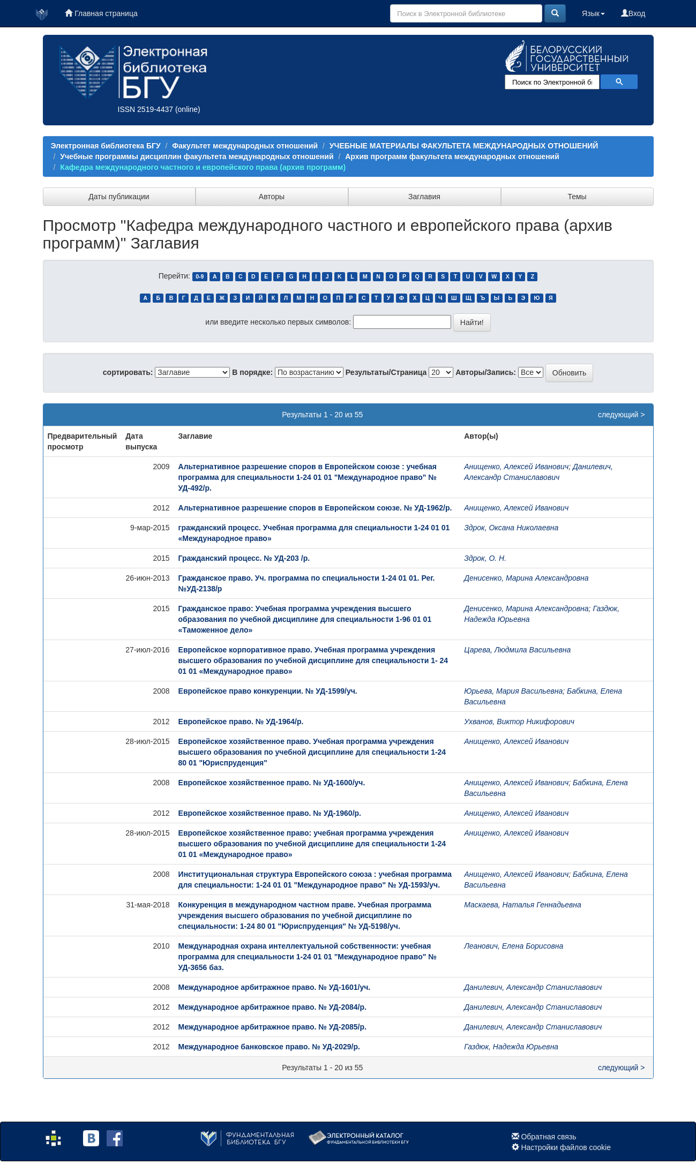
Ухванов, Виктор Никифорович (519, 721)
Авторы (272, 196)
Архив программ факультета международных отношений (452, 156)
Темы (576, 196)
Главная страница (101, 13)
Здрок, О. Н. (485, 558)
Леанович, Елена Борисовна (513, 946)
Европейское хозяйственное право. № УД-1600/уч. (271, 782)
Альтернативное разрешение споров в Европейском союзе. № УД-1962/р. (315, 508)
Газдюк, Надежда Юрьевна (511, 1046)
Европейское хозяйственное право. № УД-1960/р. (269, 813)
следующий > (621, 414)
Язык (593, 13)
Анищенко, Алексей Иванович (516, 466)
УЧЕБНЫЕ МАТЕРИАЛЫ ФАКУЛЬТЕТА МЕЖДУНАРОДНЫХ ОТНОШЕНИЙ (464, 145)
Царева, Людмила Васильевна (517, 649)
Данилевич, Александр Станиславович (533, 987)
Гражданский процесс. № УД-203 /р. (244, 558)
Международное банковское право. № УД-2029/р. (269, 1046)
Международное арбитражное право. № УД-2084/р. (272, 1007)
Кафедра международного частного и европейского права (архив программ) (203, 167)
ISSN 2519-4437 (146, 109)
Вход (633, 13)
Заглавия (424, 196)
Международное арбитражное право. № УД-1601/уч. (274, 987)
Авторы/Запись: (485, 372)
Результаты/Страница (386, 372)
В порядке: (252, 372)
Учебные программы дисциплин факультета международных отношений (196, 156)
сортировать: (128, 372)
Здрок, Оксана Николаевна (511, 527)
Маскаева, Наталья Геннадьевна (522, 904)
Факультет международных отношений (245, 145)
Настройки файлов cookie (566, 1147)
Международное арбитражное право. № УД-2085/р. (272, 1027)
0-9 (200, 276)
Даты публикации (118, 196)
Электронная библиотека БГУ (106, 145)
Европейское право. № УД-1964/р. (241, 721)
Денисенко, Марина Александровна (526, 578)
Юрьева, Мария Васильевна (513, 691)
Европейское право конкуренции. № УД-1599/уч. (267, 691)
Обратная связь (548, 1136)
